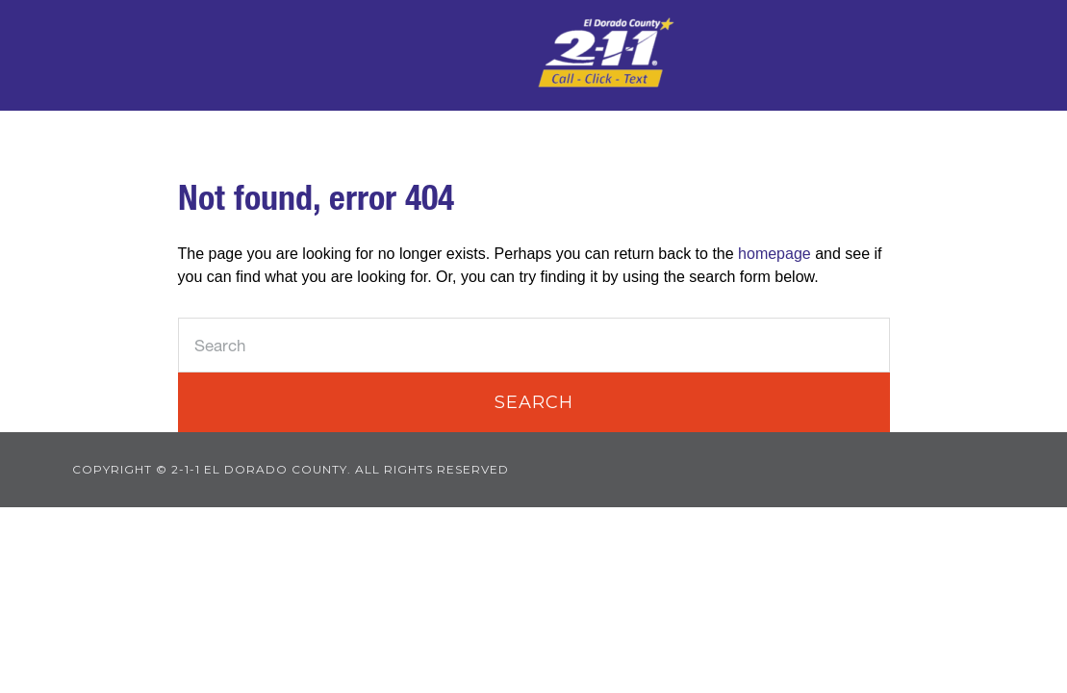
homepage (774, 253)
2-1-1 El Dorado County (606, 53)
